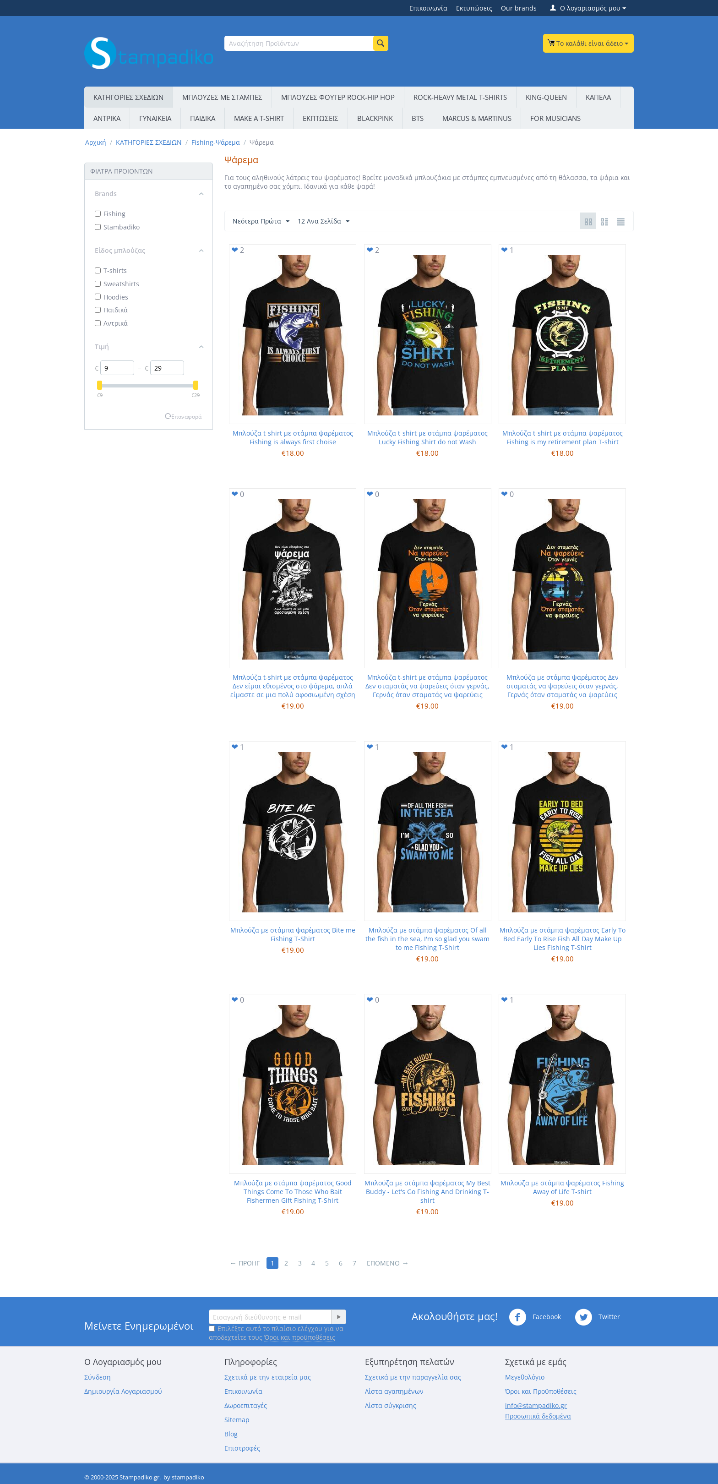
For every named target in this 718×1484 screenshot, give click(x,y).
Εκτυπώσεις (474, 8)
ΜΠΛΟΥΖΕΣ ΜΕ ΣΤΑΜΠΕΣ (222, 97)
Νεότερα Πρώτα (261, 221)
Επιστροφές (242, 1448)
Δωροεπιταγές (245, 1405)
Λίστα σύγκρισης (390, 1405)
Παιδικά (111, 310)
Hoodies (111, 297)
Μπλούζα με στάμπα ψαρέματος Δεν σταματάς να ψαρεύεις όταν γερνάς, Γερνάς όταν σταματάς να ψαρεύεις (562, 686)
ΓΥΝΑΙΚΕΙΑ (155, 118)
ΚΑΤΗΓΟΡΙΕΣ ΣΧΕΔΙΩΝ (128, 97)
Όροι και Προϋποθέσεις (541, 1391)
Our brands (519, 8)
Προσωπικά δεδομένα (538, 1416)
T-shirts (111, 270)
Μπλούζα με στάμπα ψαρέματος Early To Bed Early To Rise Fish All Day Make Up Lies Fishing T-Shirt (563, 939)
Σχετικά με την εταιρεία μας (267, 1377)
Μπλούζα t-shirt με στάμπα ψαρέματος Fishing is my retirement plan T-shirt (562, 437)
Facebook (535, 1317)
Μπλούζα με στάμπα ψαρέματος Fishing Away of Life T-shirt (562, 1187)
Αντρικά (111, 323)
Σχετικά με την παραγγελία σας (413, 1377)
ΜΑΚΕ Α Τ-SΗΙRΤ (259, 118)
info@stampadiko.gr (536, 1405)
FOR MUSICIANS (555, 118)
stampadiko (188, 1477)
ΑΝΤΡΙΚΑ (106, 118)
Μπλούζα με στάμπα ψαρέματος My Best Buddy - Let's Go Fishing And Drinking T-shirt (427, 1191)
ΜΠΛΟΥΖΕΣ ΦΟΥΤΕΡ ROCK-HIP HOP (338, 97)
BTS (418, 118)
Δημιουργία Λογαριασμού (123, 1391)
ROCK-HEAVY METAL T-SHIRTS (460, 97)
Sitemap (237, 1419)
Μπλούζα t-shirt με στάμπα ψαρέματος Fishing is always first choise (293, 437)
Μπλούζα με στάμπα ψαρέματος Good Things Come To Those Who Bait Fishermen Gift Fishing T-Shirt (293, 1191)
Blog (231, 1433)
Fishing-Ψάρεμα (215, 142)
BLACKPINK (375, 118)
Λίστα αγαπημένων (394, 1391)
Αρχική (95, 142)
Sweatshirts (117, 283)
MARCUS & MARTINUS (476, 118)
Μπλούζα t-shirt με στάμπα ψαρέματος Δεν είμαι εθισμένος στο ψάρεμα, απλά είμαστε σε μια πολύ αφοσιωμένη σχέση (292, 686)
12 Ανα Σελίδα (323, 221)
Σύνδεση (97, 1377)
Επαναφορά (186, 416)
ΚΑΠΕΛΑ (598, 97)
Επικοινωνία (428, 8)
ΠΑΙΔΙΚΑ (202, 118)
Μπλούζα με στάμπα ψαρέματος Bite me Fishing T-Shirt (292, 934)
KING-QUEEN (546, 97)
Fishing (110, 213)
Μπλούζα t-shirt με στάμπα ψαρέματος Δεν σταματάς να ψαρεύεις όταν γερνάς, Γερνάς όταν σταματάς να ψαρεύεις (427, 686)
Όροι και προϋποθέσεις (299, 1337)
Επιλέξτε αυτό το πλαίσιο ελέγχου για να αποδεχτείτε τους (276, 1333)
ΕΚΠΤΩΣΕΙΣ (320, 118)
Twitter (597, 1317)
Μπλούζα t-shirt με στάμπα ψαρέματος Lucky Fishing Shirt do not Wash (427, 437)
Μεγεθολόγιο (524, 1377)
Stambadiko (117, 227)
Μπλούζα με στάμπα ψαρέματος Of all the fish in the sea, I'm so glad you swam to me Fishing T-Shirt (427, 939)
